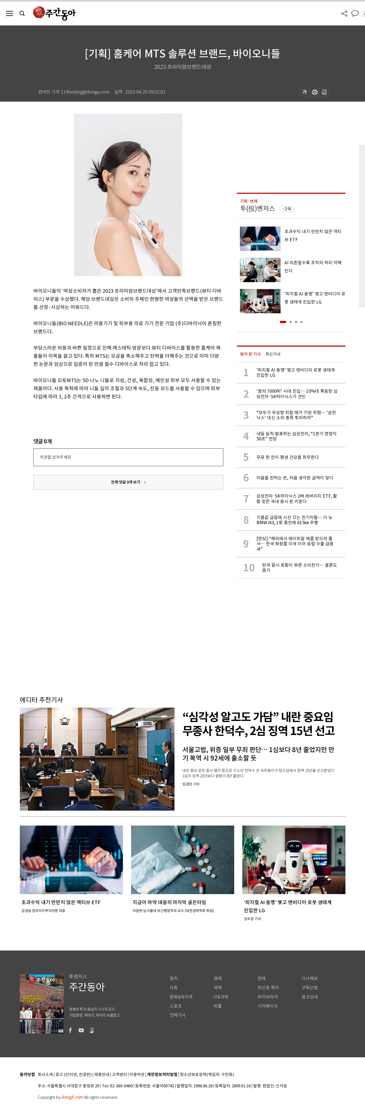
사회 (174, 987)
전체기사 (178, 1015)
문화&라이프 (181, 997)
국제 (218, 987)
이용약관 (137, 1074)
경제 (218, 978)
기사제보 (309, 978)
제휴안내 (101, 1074)
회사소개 (45, 1074)
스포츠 (176, 1006)
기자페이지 (268, 1006)
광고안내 (309, 997)
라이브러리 (268, 997)
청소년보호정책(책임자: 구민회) (207, 1074)
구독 (287, 209)
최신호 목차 (268, 987)
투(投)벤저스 (257, 208)
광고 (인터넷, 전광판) (73, 1074)
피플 (218, 1006)
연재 (262, 978)
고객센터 (119, 1074)
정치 (174, 978)
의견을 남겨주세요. (56, 457)
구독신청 (309, 987)
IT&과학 (221, 997)
